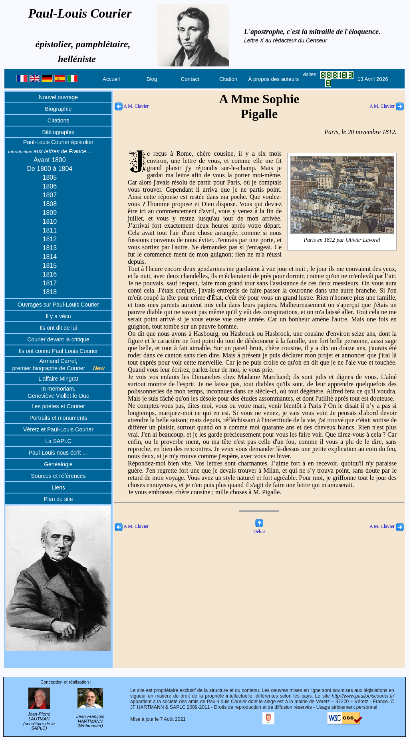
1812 (50, 239)
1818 (50, 292)
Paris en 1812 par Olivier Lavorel (342, 240)
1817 (50, 283)
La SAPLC (58, 441)
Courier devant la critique (58, 339)
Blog (152, 79)
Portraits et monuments (58, 418)
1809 (50, 212)
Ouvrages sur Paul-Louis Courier (58, 304)
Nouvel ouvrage (58, 97)
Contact (190, 79)
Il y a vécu (58, 316)
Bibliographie (58, 132)
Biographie (58, 109)
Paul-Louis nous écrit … (58, 452)
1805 (50, 177)
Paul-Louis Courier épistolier (58, 142)
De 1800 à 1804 (49, 168)
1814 (50, 256)
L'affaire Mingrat (58, 378)
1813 (50, 248)
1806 (50, 186)
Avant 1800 (50, 159)
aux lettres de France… (50, 151)
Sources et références (58, 476)
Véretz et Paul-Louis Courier (58, 429)
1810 (50, 221)
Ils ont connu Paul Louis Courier (58, 351)
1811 (50, 230)
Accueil (111, 79)
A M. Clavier (132, 106)
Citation (228, 79)
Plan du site (58, 499)
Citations (58, 120)
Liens (58, 487)
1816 (50, 274)
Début (259, 528)
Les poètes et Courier (58, 406)
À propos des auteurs (273, 79)
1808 (50, 204)
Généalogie (58, 464)
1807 (50, 195)
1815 (50, 265)
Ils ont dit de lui (58, 328)
